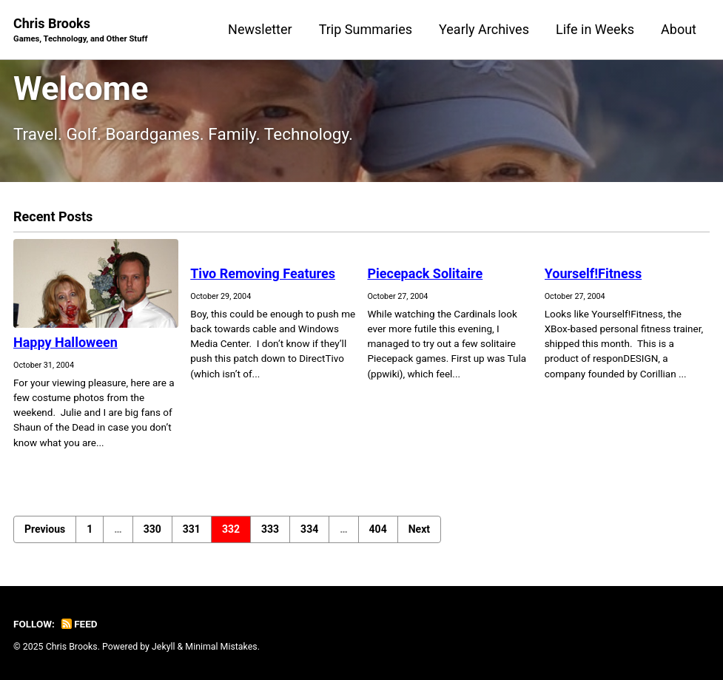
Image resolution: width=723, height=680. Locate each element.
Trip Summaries (365, 29)
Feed (79, 624)
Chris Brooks (80, 31)
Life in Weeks (595, 29)
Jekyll (163, 647)
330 (152, 529)
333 (270, 529)
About (678, 29)
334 (309, 529)
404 (378, 529)
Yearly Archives (484, 29)
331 (192, 529)
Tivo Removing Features (262, 273)
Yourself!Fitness (593, 273)
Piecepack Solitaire (424, 273)
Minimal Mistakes (221, 647)
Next (419, 529)
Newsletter (260, 29)
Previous (44, 529)
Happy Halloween (65, 342)
